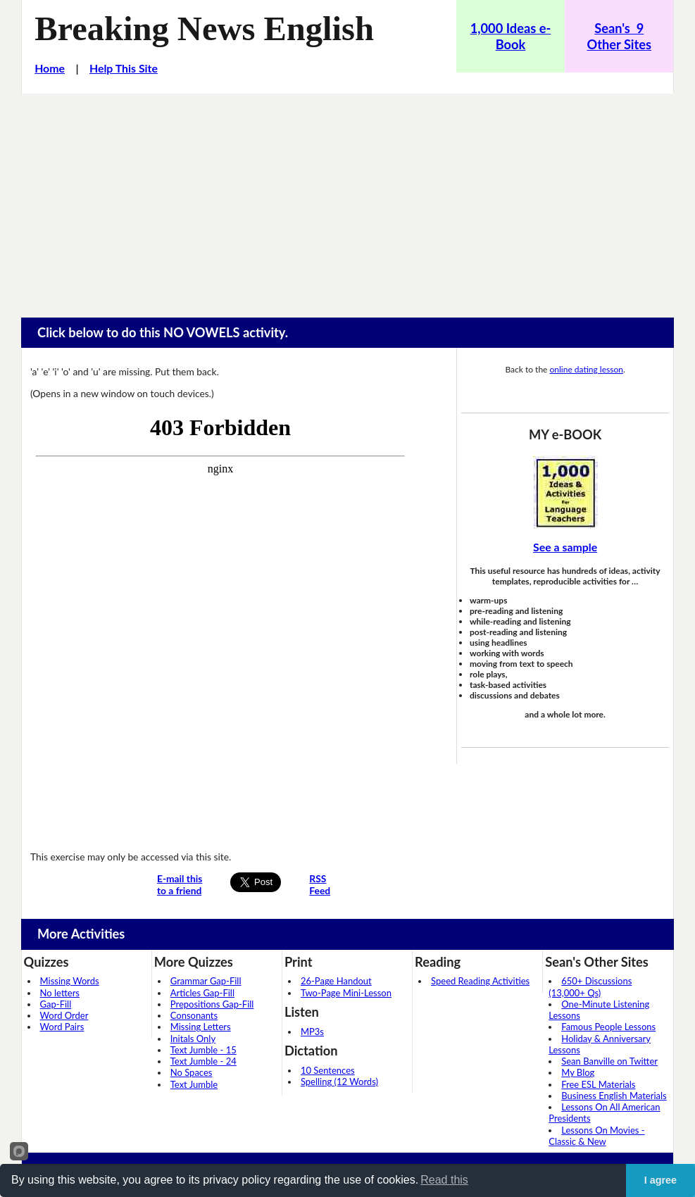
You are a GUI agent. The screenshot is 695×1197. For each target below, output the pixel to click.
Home (50, 68)
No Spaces (191, 1072)
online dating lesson (586, 369)
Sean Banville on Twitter (609, 1061)
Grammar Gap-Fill (206, 980)
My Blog (577, 1072)
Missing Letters (200, 1026)
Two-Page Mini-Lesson (346, 992)
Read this (444, 1180)
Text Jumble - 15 (203, 1049)
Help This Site (123, 68)
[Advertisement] (347, 199)
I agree (660, 1180)
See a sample (565, 546)
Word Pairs (62, 1026)
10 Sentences (328, 1070)
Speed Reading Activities (480, 980)
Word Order (64, 1015)
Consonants (194, 1015)
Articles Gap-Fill (202, 992)
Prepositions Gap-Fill (212, 1004)
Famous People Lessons (608, 1026)
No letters (60, 992)
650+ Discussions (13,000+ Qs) (590, 986)
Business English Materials (613, 1095)
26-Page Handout (336, 980)
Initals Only (192, 1038)
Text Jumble (194, 1084)
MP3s (312, 1031)
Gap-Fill (56, 1004)
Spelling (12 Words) (339, 1081)
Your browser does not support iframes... (220, 624)
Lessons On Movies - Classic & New (596, 1135)
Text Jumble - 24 (203, 1061)
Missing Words (69, 980)
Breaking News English (204, 28)
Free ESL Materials (598, 1084)
